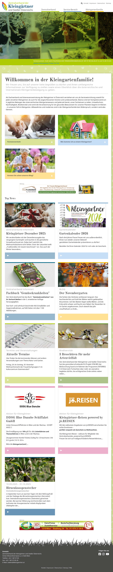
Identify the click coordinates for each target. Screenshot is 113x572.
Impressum (92, 3)
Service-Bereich (71, 9)
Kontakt (85, 3)
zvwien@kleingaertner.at (16, 562)
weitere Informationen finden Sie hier (46, 62)
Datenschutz (101, 3)
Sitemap (108, 3)
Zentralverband (48, 9)
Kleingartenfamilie (94, 9)
